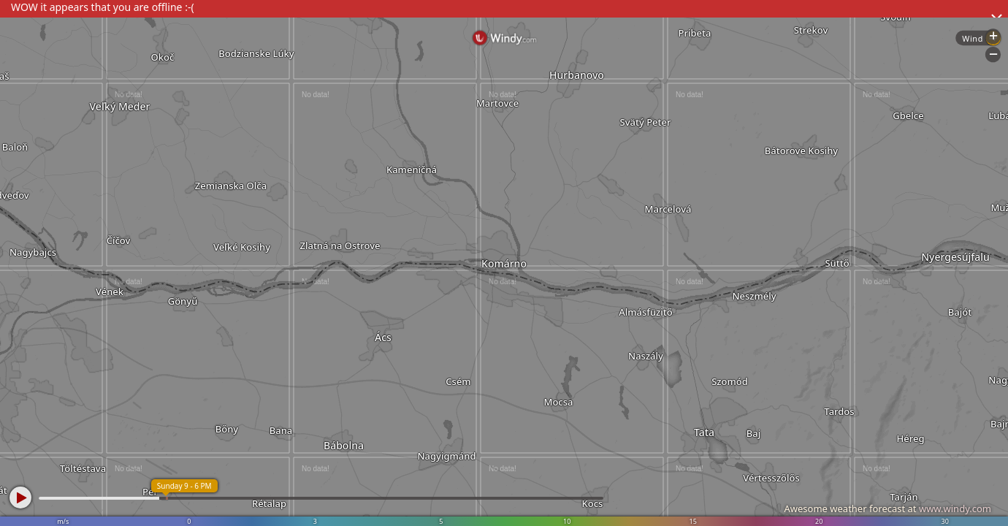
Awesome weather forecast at (887, 508)
